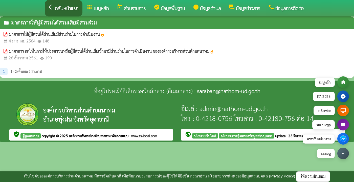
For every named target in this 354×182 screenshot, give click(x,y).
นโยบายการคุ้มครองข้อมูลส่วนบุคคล (246, 135)
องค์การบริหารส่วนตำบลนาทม (90, 135)
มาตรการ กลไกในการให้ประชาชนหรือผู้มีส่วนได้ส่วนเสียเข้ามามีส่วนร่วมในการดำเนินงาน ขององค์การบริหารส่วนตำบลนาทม (111, 51)
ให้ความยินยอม (313, 176)
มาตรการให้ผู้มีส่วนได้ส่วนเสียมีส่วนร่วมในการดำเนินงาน (56, 34)
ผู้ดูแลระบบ (31, 135)
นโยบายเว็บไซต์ (205, 135)
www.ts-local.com (144, 135)
